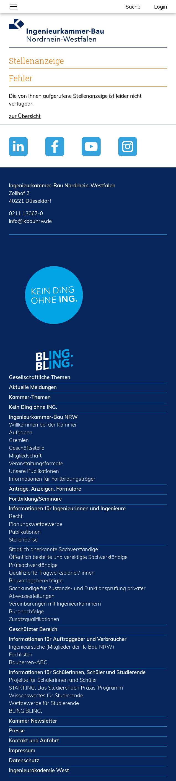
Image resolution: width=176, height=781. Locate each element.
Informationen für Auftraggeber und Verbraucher (67, 639)
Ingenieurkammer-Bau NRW (43, 417)
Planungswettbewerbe (35, 524)
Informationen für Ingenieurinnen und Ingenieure (67, 508)
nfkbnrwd (30, 221)
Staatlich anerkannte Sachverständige (53, 549)
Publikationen (25, 531)
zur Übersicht (25, 116)
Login (160, 6)
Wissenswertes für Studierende (46, 695)
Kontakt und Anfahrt (34, 740)
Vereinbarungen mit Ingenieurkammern (55, 603)
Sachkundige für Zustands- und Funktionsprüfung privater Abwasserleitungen (77, 592)
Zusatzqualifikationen (34, 619)
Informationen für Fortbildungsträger (52, 478)
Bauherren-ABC (28, 662)
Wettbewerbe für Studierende (44, 703)
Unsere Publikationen (34, 471)
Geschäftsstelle (26, 448)
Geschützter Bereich (33, 629)
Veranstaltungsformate (36, 463)
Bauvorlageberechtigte (36, 580)
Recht (15, 516)
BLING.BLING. (25, 711)
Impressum (22, 750)
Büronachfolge (26, 611)
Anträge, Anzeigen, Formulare (45, 488)
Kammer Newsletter (33, 720)
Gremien (19, 440)
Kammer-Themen (30, 397)
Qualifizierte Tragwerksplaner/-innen (52, 572)
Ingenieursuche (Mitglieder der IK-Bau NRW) (61, 646)
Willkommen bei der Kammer (43, 424)
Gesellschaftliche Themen (39, 377)
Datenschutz (24, 760)
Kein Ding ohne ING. (33, 407)
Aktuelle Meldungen (33, 387)
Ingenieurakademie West (39, 770)
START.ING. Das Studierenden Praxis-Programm (66, 687)
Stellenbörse (23, 539)
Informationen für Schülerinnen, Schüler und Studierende (77, 672)
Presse (17, 730)
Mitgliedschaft (25, 455)
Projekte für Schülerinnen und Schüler (53, 680)
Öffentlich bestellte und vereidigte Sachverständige (68, 557)
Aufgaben (20, 432)
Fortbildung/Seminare (35, 498)
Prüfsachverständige (33, 565)
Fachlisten (20, 654)
